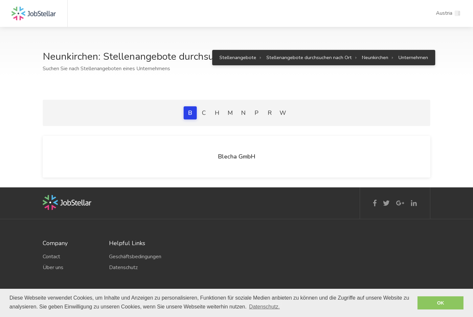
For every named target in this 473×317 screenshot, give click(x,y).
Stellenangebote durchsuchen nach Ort (309, 57)
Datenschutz (123, 267)
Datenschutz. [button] (264, 306)
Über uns (53, 267)
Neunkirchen (375, 57)
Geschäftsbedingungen (135, 256)
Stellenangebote (237, 57)
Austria (444, 13)
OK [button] (440, 303)
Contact (51, 256)
